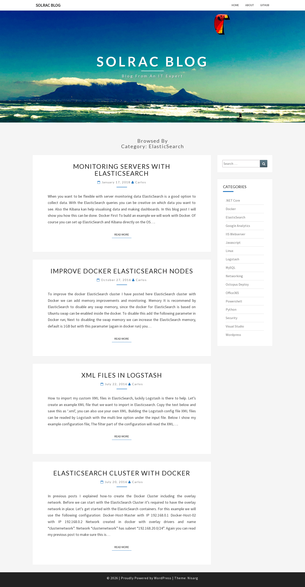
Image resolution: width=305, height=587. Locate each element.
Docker (231, 209)
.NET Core (233, 200)
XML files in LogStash (121, 375)
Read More (122, 234)
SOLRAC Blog (48, 5)
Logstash (232, 259)
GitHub (264, 5)
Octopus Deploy (237, 284)
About (249, 5)
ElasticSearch (235, 217)
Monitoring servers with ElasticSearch (121, 169)
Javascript (233, 242)
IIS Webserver (235, 234)
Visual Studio (235, 326)
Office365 (232, 293)
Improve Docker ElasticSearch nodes (121, 271)
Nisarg (192, 578)
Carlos (140, 182)
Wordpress (233, 335)
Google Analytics (238, 226)
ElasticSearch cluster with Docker (121, 473)
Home (235, 5)
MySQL (230, 267)
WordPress (162, 578)
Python (231, 309)
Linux (229, 251)
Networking (234, 276)
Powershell (234, 301)
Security (231, 318)
